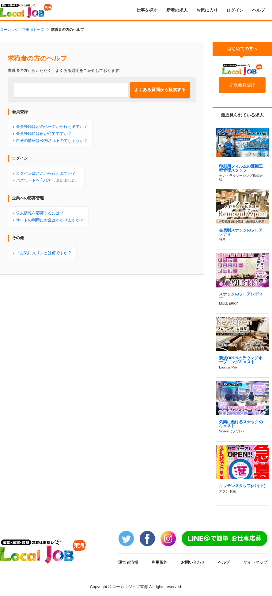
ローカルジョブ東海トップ (22, 30)
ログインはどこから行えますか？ (46, 173)
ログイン (235, 10)
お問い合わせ (193, 562)
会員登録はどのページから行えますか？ (52, 126)
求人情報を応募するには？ (40, 213)
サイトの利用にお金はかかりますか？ (50, 220)
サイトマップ (255, 562)
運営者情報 (128, 562)
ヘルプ (258, 10)
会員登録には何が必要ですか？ (44, 133)
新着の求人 (177, 10)
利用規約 (160, 562)
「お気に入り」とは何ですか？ (44, 252)
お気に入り (207, 10)
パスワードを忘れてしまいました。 (48, 180)
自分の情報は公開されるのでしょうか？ (52, 140)
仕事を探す (147, 10)
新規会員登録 (242, 84)
